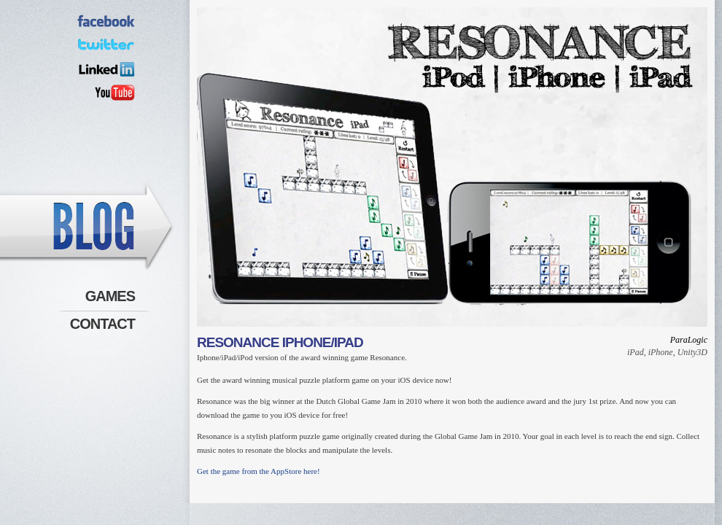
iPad (635, 352)
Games (110, 296)
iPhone (660, 352)
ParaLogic (688, 340)
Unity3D (692, 352)
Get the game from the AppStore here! (258, 471)
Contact (102, 324)
